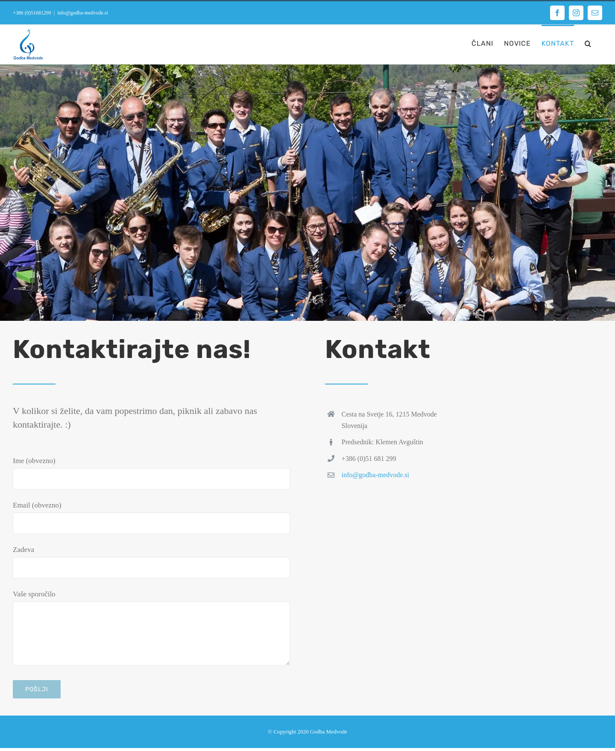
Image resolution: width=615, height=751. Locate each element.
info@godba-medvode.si (82, 13)
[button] (588, 43)
